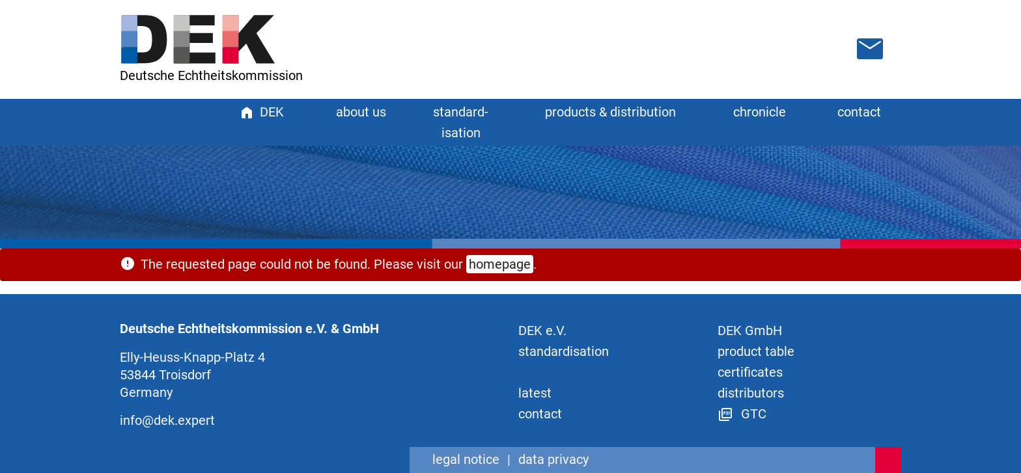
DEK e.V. (542, 330)
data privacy (553, 459)
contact (859, 112)
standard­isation (563, 351)
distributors (751, 393)
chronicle (759, 112)
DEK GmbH (750, 330)
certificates (750, 372)
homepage (500, 264)
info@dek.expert (167, 420)
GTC (742, 414)
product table (756, 351)
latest (535, 393)
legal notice (465, 459)
